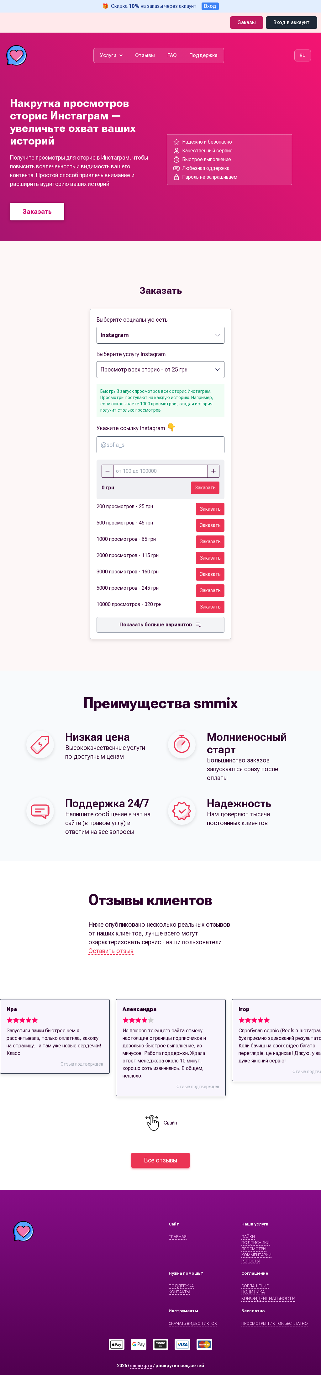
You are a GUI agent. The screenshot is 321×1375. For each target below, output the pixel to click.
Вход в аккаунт (291, 22)
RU (303, 55)
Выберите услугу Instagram (131, 354)
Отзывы (145, 55)
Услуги (111, 55)
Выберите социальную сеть (132, 319)
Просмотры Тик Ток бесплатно (274, 1323)
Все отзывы (160, 1160)
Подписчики (255, 1242)
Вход (210, 6)
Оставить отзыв (111, 951)
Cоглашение (255, 1285)
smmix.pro (141, 1365)
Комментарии (256, 1254)
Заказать (37, 211)
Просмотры (253, 1248)
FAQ (172, 55)
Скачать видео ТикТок (193, 1323)
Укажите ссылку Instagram (136, 428)
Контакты (179, 1291)
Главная (178, 1236)
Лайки (248, 1236)
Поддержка (203, 55)
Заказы (247, 22)
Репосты (250, 1261)
